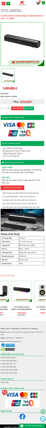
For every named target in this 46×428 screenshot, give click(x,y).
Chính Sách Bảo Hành (9, 361)
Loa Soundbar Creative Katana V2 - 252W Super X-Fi (11, 308)
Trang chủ (4, 10)
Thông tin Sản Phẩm (12, 188)
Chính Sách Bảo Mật (9, 367)
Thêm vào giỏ (17, 108)
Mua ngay (29, 108)
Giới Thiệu (5, 382)
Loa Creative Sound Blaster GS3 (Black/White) (34, 308)
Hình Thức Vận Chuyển (10, 370)
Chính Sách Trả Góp (8, 358)
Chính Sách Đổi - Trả (9, 364)
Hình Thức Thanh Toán (9, 373)
